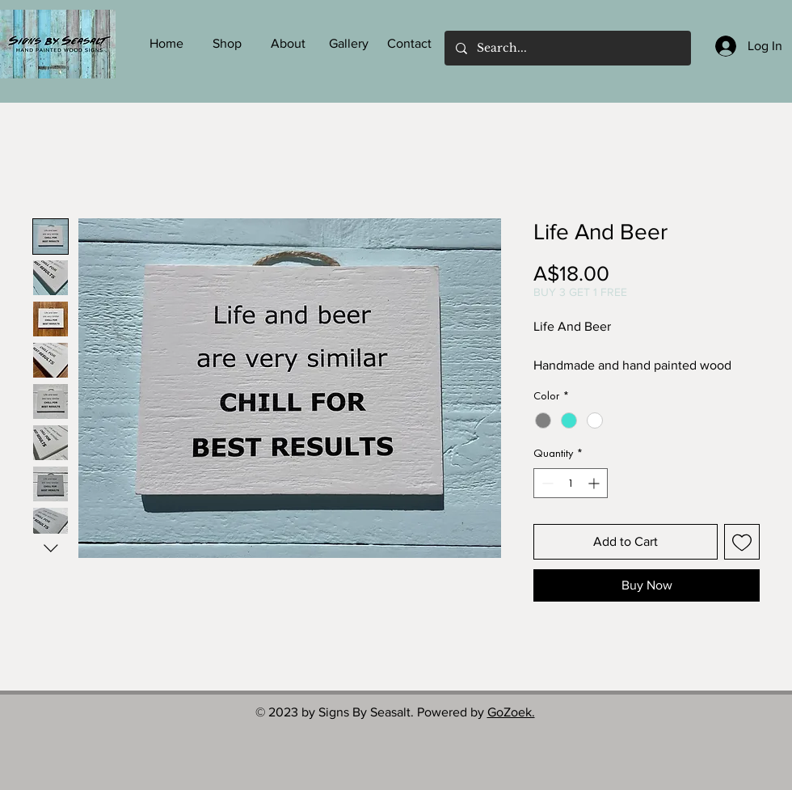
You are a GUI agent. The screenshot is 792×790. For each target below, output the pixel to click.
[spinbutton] (570, 483)
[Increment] (595, 483)
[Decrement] (546, 483)
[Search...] (567, 48)
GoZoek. (511, 712)
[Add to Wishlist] (742, 542)
